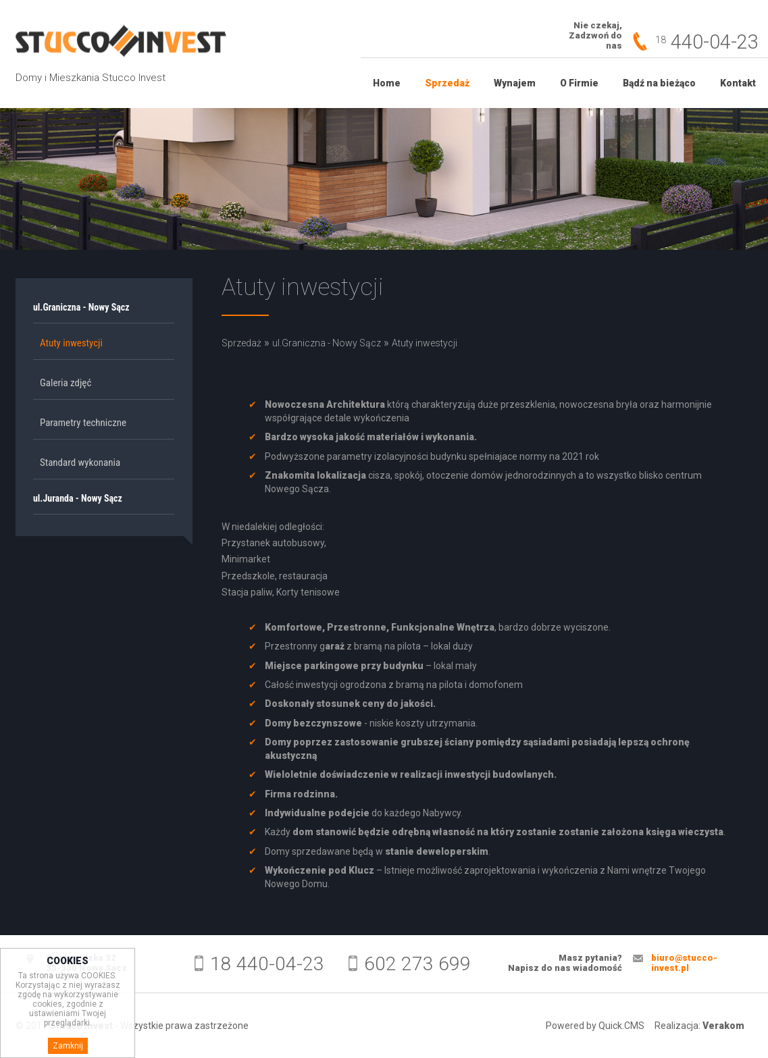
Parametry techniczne (83, 423)
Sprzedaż (447, 83)
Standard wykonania (80, 462)
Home (387, 83)
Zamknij (68, 1050)
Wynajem (515, 83)
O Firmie (579, 83)
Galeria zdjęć (65, 383)
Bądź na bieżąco (659, 83)
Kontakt (738, 83)
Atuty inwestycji (71, 343)
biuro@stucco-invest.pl (684, 963)
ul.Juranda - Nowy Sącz (77, 498)
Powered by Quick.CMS (595, 1025)
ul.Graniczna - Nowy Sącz (81, 307)
